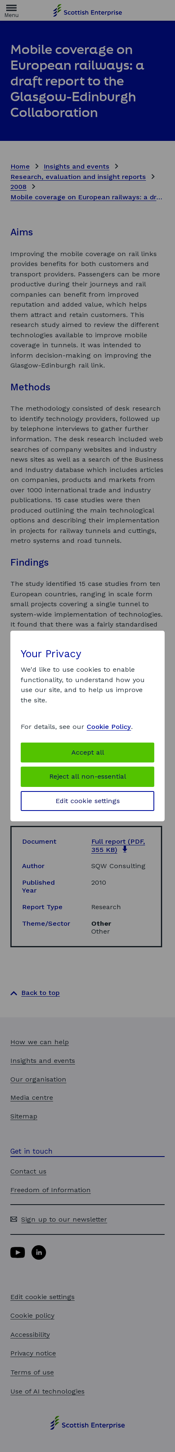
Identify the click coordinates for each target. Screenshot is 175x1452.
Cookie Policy (109, 727)
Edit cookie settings (88, 801)
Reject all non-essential (87, 776)
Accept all (87, 752)
